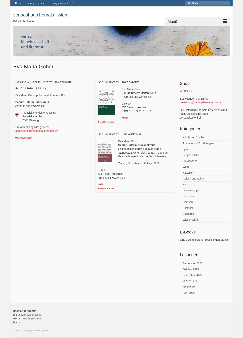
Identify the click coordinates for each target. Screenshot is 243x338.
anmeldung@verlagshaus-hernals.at (36, 130)
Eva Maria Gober (24, 138)
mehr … (126, 117)
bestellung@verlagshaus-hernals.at (201, 102)
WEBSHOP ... (188, 91)
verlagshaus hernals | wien (40, 14)
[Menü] (197, 21)
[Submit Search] (188, 3)
